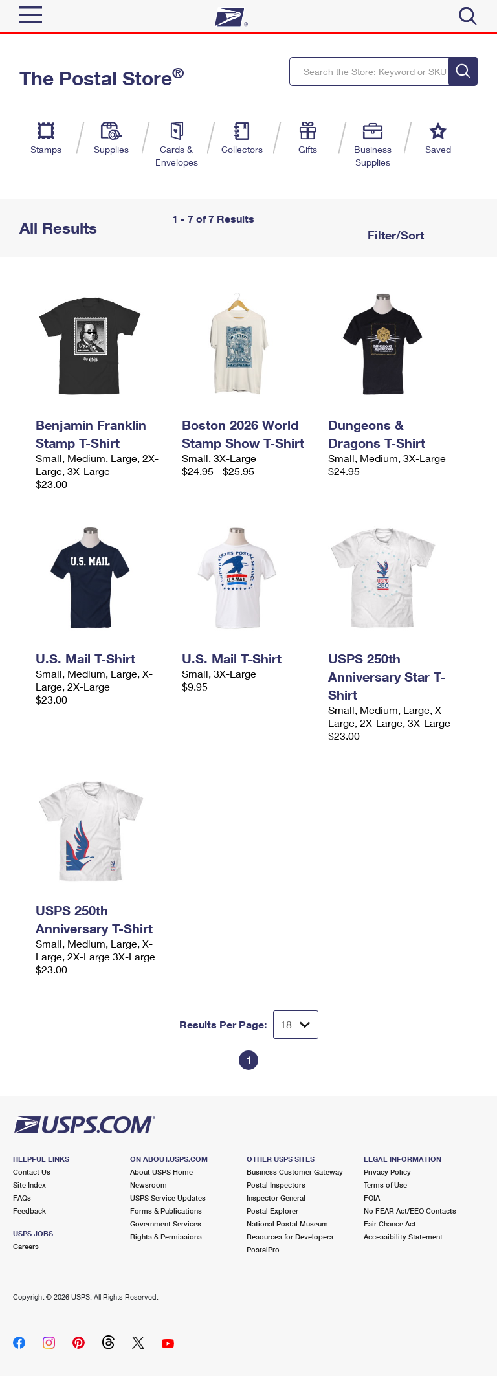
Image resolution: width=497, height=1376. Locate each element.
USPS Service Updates (168, 1197)
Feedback (29, 1210)
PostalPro (263, 1249)
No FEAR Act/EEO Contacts (410, 1210)
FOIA (372, 1197)
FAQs (22, 1197)
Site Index (29, 1185)
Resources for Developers (290, 1236)
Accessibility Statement (403, 1236)
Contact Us (31, 1172)
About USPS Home (161, 1172)
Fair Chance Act (390, 1223)
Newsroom (148, 1185)
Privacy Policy (387, 1172)
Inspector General (276, 1197)
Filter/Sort (394, 235)
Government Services (165, 1223)
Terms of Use (385, 1185)
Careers (26, 1246)
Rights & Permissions (166, 1236)
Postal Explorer (272, 1210)
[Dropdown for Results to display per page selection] (295, 1024)
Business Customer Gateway (295, 1172)
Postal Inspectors (276, 1185)
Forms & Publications (166, 1210)
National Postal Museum (287, 1223)
